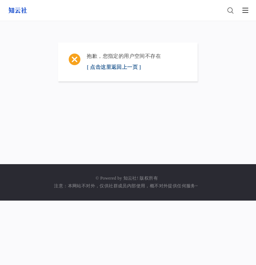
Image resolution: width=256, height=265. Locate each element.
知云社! (130, 178)
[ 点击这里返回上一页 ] (114, 67)
